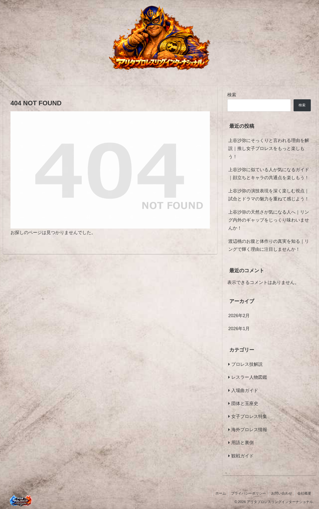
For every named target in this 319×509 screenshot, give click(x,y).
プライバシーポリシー (248, 493)
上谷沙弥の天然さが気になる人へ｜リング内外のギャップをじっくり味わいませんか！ (268, 220)
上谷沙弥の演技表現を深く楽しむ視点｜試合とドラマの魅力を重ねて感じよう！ (268, 194)
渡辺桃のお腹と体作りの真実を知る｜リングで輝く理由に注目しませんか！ (268, 245)
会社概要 (304, 493)
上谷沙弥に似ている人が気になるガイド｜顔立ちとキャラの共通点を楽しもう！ (268, 173)
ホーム (220, 493)
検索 (231, 94)
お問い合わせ (281, 493)
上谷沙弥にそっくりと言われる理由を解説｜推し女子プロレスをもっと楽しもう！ (268, 148)
